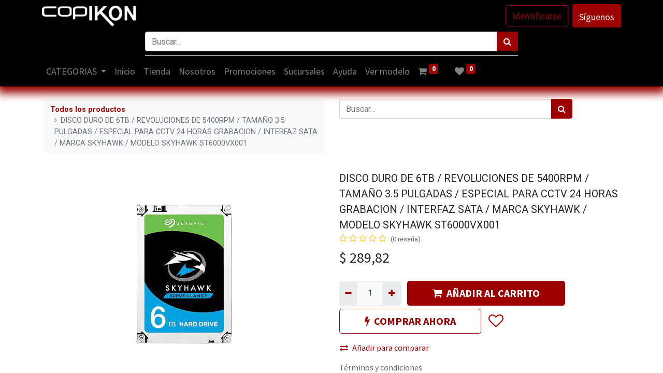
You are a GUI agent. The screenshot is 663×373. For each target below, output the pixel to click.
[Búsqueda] (507, 41)
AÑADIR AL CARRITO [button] (486, 292)
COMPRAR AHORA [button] (410, 320)
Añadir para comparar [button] (384, 347)
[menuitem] (127, 71)
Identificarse (534, 16)
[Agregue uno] (391, 293)
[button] (495, 321)
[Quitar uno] (348, 293)
